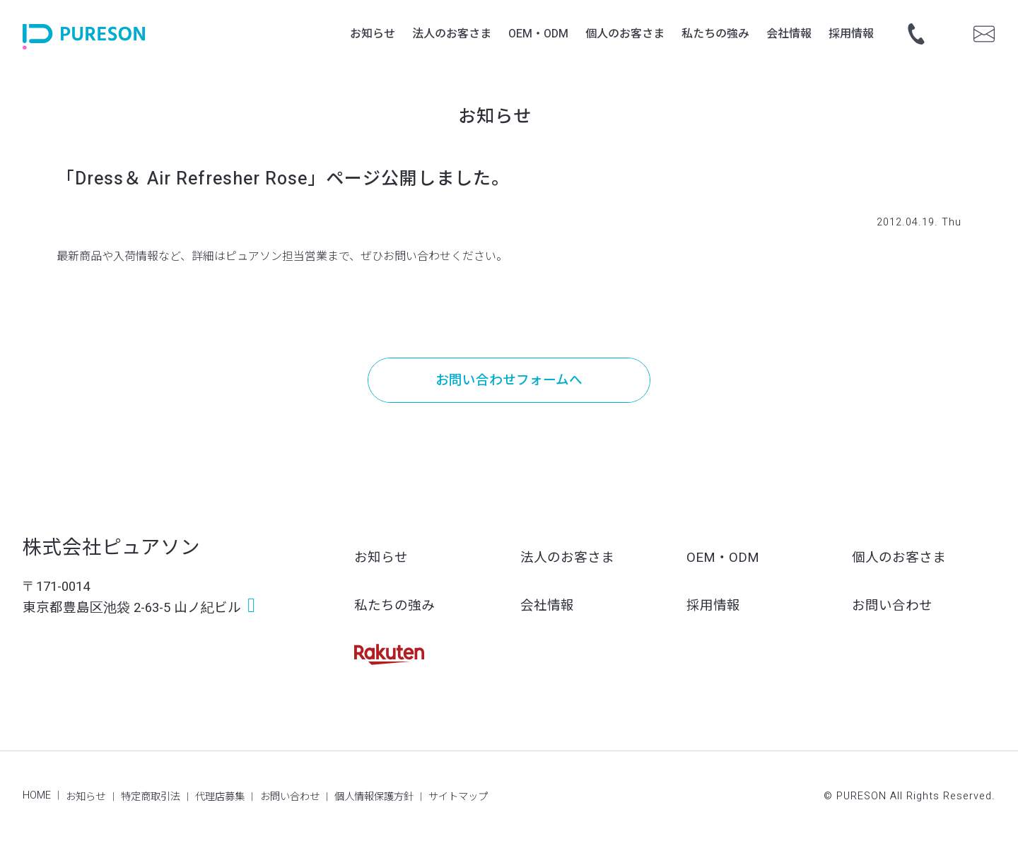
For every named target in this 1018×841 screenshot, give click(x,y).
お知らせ (381, 557)
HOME (37, 795)
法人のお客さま (567, 557)
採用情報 (713, 606)
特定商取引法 (150, 796)
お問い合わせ (892, 606)
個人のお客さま (899, 557)
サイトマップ (458, 796)
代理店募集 (220, 796)
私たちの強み (394, 606)
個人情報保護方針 (374, 796)
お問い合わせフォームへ (509, 380)
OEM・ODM (722, 557)
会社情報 (547, 606)
